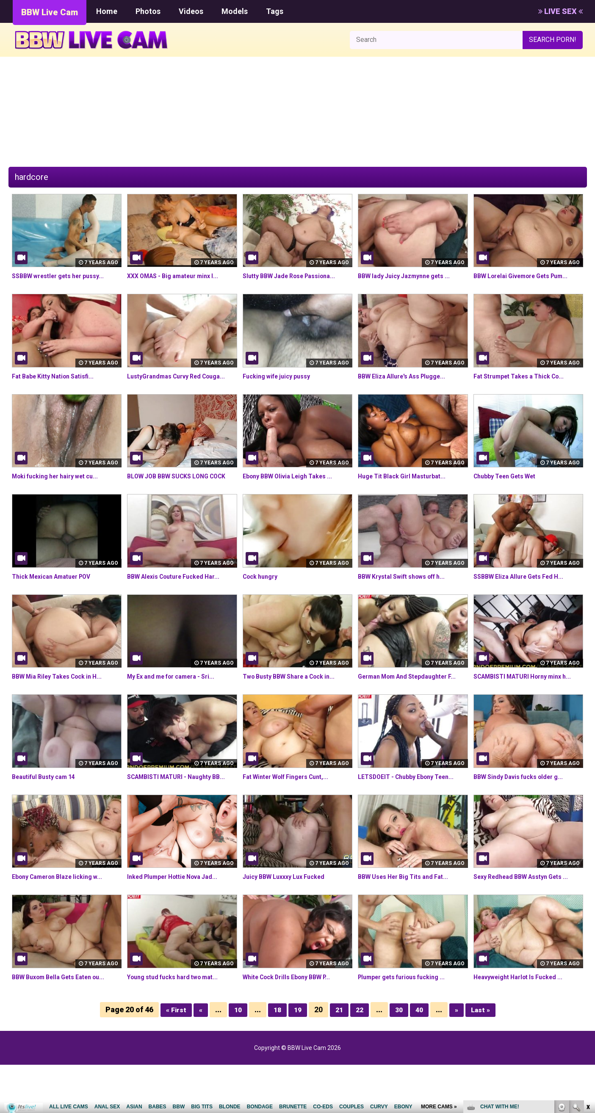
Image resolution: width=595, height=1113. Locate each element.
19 (297, 1057)
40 (422, 1057)
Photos (148, 11)
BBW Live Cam (49, 12)
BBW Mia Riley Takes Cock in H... (63, 705)
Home (106, 11)
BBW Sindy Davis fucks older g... (524, 815)
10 (235, 1057)
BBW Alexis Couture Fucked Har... (180, 605)
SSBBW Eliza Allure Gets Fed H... (524, 605)
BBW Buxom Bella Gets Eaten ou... (65, 1025)
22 (360, 1057)
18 (275, 1057)
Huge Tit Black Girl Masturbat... (407, 496)
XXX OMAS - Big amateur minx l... (179, 276)
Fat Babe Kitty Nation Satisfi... (58, 386)
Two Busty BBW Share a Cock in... (296, 705)
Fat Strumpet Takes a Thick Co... (525, 386)
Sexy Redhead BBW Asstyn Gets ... (527, 925)
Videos (191, 11)
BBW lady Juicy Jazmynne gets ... (410, 276)
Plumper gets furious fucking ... (408, 1025)
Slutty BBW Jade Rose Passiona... (296, 276)
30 (400, 1057)
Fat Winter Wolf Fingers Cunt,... (292, 815)
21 (339, 1057)
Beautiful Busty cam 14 (48, 815)
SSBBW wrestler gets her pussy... (65, 276)
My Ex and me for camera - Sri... (177, 705)
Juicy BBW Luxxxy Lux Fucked (289, 925)
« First (172, 1057)
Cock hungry (263, 605)
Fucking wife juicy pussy (281, 386)
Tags (274, 11)
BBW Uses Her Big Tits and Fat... (409, 925)
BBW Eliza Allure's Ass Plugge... (408, 386)
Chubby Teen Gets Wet (509, 496)
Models (234, 11)
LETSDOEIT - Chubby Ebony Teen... (413, 815)
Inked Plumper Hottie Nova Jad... (179, 925)
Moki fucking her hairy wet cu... (61, 496)
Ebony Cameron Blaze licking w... (64, 925)
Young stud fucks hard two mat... (179, 1025)
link (587, 980)
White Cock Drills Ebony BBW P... (293, 1025)
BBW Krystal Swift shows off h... (408, 605)
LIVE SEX (560, 11)
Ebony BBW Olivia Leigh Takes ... (294, 496)
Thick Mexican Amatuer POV (57, 605)
